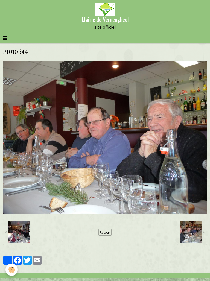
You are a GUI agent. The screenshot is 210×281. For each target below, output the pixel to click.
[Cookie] (11, 270)
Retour (105, 232)
